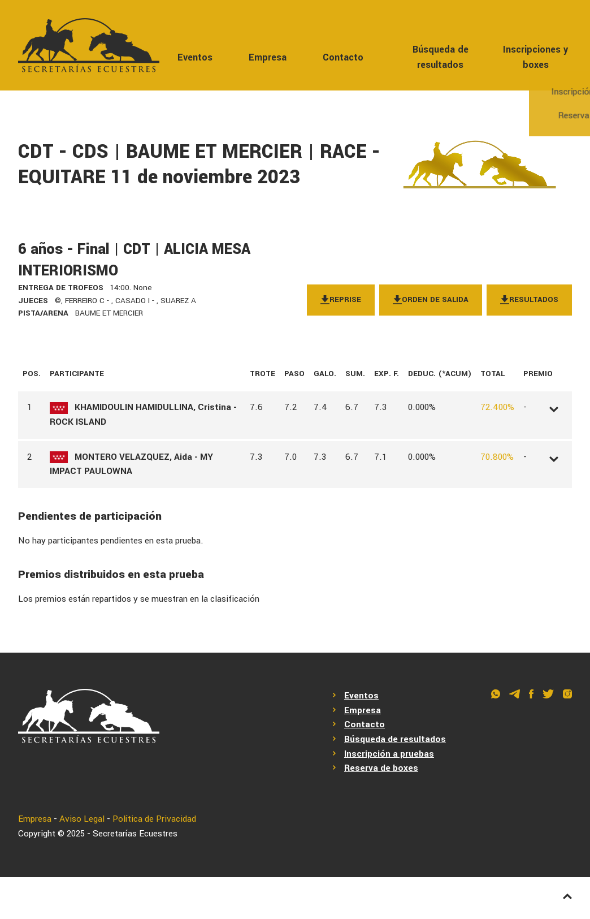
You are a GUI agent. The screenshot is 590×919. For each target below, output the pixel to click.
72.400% (497, 407)
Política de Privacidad (154, 819)
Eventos (194, 57)
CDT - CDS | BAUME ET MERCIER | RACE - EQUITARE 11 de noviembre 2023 (199, 165)
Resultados (529, 299)
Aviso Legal (82, 819)
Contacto (343, 57)
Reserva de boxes (381, 768)
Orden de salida (430, 299)
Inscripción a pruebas (389, 754)
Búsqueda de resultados (440, 57)
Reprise (340, 299)
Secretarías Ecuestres (135, 833)
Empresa (268, 57)
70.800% (497, 457)
